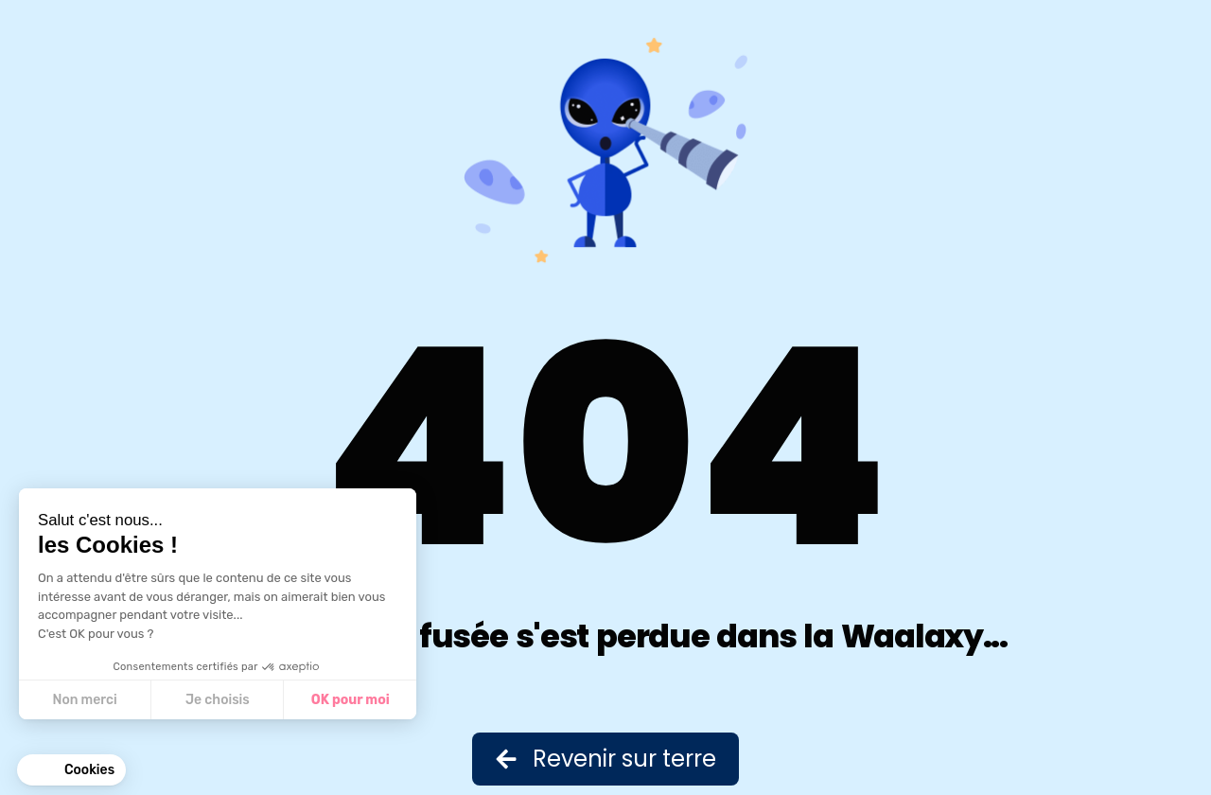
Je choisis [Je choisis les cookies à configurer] (217, 700)
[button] (71, 770)
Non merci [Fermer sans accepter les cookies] (84, 700)
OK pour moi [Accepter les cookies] (350, 700)
